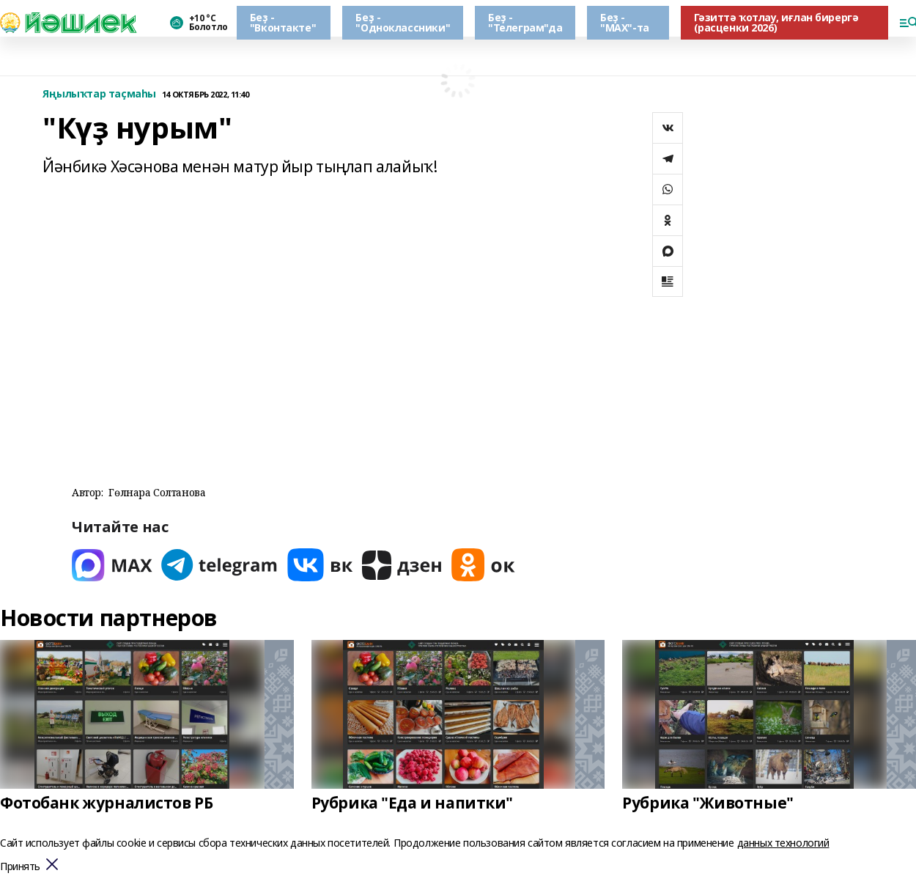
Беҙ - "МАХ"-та (624, 22)
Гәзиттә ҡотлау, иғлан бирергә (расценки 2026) (776, 22)
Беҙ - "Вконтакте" (283, 22)
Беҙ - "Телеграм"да (525, 22)
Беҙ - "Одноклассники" (402, 22)
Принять (20, 867)
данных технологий (783, 843)
